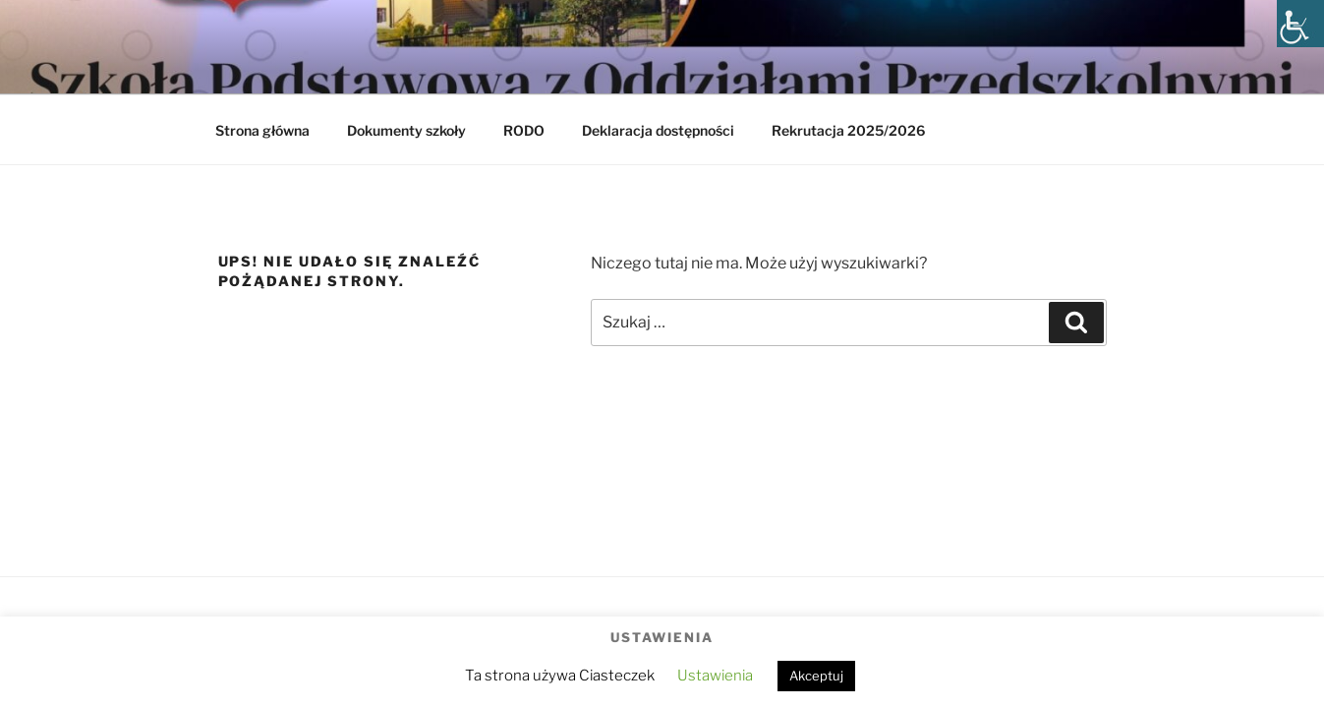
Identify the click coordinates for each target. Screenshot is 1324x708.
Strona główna (262, 130)
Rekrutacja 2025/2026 (848, 130)
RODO (524, 130)
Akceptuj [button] (816, 675)
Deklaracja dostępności (658, 130)
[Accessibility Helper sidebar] (1300, 23)
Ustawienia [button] (715, 675)
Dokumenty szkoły (406, 130)
